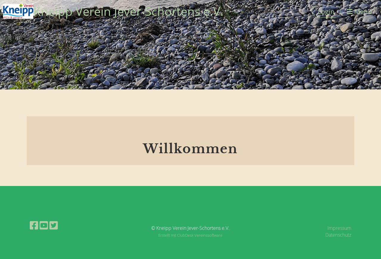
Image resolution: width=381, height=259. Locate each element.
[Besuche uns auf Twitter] (53, 225)
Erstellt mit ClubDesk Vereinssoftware (190, 235)
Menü (359, 11)
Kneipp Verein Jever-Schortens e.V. (128, 11)
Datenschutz (338, 235)
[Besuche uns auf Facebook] (34, 225)
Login (326, 11)
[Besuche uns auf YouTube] (44, 225)
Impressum (339, 228)
